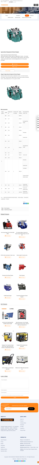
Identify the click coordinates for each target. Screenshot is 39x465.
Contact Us (22, 428)
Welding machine (10, 17)
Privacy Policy (22, 430)
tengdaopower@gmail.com (17, 0)
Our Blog (21, 426)
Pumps (6, 15)
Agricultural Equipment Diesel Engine (10, 197)
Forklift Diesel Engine (8, 209)
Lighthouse (32, 15)
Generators (18, 15)
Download (22, 424)
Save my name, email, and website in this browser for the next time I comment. (12, 395)
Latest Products (3, 439)
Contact (5, 1)
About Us (22, 419)
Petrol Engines (6, 208)
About (2, 1)
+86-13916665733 (5, 0)
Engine (27, 15)
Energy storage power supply (26, 17)
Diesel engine (20, 197)
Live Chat (15, 66)
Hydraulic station (17, 17)
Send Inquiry (15, 64)
